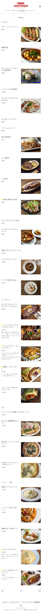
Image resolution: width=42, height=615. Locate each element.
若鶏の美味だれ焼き (10, 199)
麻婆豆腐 (5, 47)
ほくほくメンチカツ (9, 119)
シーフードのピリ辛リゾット (9, 508)
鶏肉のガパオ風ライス (10, 528)
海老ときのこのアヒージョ (11, 250)
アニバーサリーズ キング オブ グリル (9, 326)
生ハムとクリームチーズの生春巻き (9, 69)
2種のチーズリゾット (9, 487)
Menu (21, 17)
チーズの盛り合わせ (9, 280)
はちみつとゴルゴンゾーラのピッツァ (9, 463)
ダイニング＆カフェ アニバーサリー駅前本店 (18, 609)
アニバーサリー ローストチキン (10, 347)
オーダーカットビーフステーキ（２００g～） (9, 305)
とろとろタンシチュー (10, 259)
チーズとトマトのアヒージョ (9, 230)
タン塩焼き (6, 158)
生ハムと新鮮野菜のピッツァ (10, 422)
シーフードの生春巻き (10, 89)
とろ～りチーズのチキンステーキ (9, 388)
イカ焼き (5, 179)
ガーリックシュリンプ (10, 27)
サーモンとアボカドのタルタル (9, 99)
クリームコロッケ (8, 128)
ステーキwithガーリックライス (10, 571)
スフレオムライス (9, 549)
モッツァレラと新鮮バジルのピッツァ (16, 412)
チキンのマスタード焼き (11, 220)
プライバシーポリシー (21, 608)
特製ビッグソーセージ (9, 368)
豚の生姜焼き (6, 137)
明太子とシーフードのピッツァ (10, 442)
